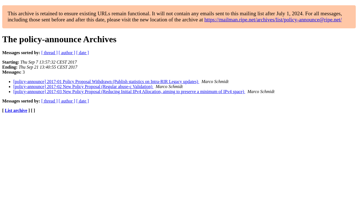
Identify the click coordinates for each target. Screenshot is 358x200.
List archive (16, 110)
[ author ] (67, 52)
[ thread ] (49, 52)
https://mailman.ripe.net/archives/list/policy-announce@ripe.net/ (273, 19)
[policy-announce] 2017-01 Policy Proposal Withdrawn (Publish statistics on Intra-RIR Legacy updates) (106, 81)
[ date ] (82, 52)
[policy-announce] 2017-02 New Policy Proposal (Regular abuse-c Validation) (83, 86)
